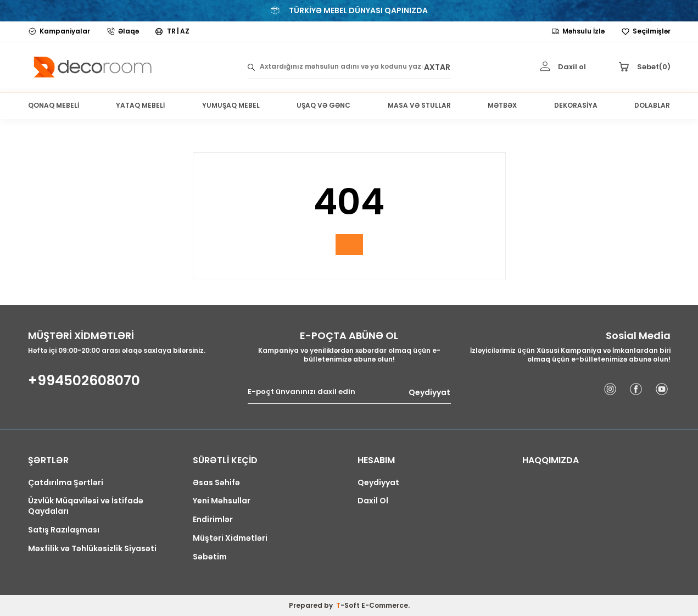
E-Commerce (384, 605)
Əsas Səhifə (216, 483)
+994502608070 (84, 380)
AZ (184, 31)
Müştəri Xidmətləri (230, 538)
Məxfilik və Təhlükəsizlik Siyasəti (92, 548)
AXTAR (437, 67)
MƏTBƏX (502, 105)
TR (171, 31)
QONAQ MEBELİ (53, 105)
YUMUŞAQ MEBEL (231, 105)
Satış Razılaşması (63, 530)
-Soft (348, 605)
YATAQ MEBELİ (140, 105)
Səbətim (210, 557)
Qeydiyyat (429, 392)
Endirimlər (213, 519)
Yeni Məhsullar (221, 501)
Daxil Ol (373, 501)
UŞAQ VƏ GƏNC (323, 105)
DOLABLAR (652, 105)
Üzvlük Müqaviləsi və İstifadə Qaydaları (85, 506)
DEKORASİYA (576, 105)
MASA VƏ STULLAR (419, 105)
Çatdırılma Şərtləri (65, 483)
